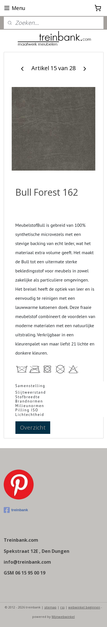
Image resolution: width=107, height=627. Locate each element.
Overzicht (33, 427)
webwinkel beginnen (84, 607)
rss (62, 607)
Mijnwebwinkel (63, 616)
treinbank (16, 510)
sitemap (50, 607)
